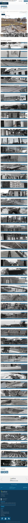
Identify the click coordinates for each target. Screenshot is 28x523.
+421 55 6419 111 (4, 498)
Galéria (4, 11)
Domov (2, 509)
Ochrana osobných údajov (5, 513)
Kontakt (2, 510)
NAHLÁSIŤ (3, 14)
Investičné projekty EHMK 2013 (14, 11)
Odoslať (2, 506)
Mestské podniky (14, 484)
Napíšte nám (4, 499)
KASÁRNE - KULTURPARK (23, 11)
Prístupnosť (2, 514)
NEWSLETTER (3, 501)
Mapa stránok (3, 515)
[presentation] (1, 479)
